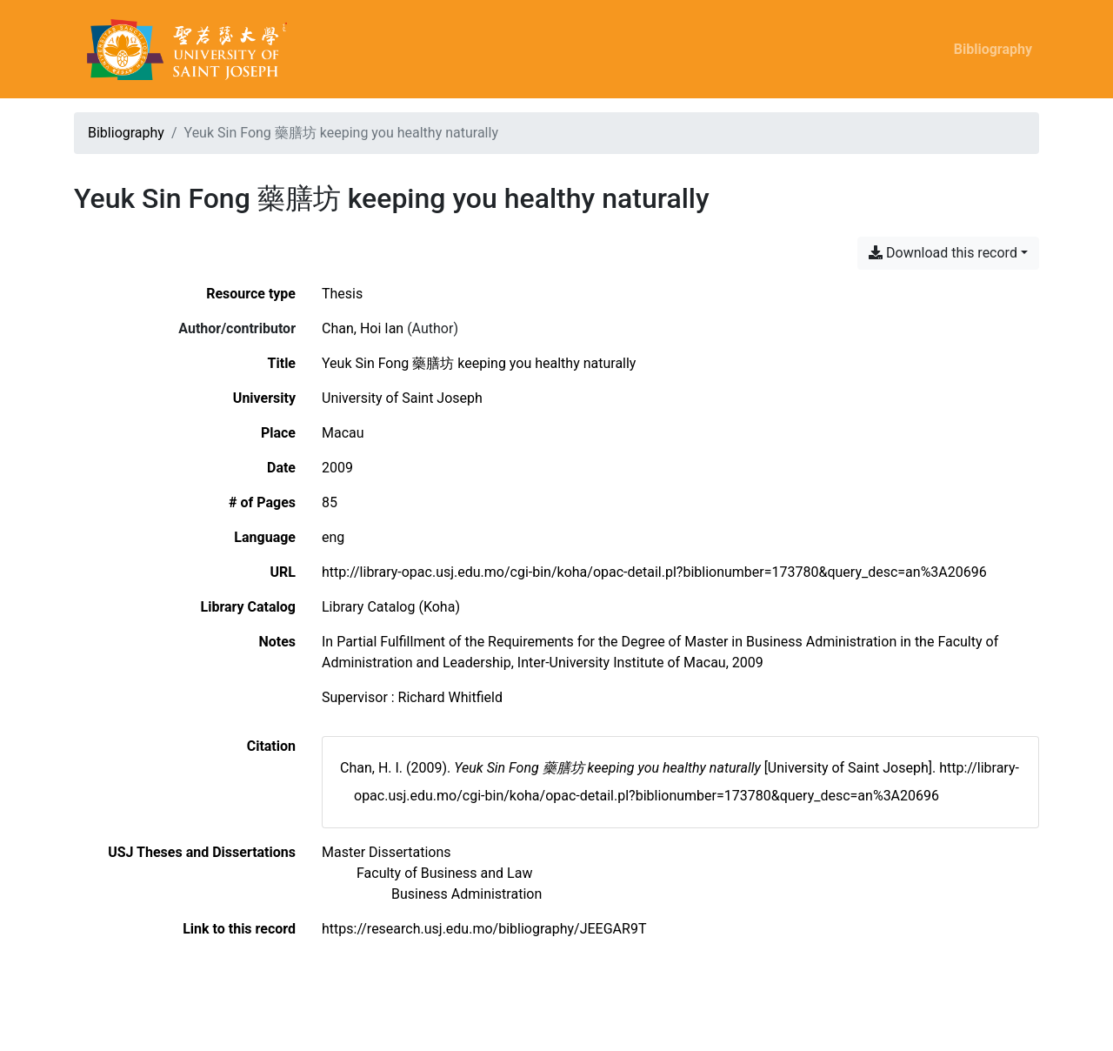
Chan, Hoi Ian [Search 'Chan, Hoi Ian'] (362, 328)
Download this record (943, 252)
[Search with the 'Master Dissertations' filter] (386, 852)
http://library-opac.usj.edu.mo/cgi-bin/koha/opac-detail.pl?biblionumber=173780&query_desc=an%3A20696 (654, 572)
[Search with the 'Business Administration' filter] (466, 894)
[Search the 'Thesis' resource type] (342, 293)
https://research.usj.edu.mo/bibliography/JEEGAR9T (484, 928)
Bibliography (993, 49)
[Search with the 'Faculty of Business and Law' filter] (444, 873)
